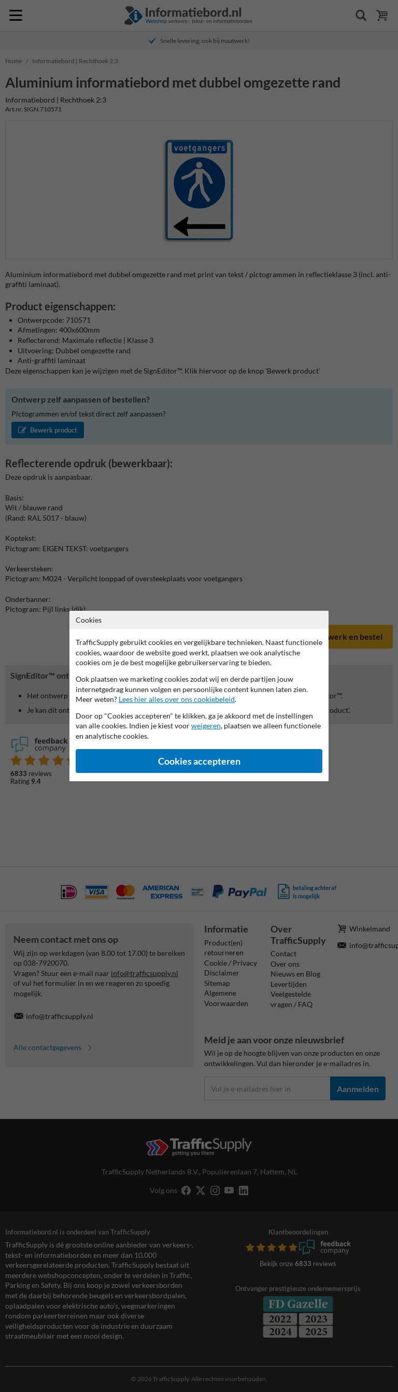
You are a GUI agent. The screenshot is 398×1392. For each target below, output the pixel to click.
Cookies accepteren (199, 761)
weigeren (206, 725)
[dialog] (199, 696)
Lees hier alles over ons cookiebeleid (177, 699)
